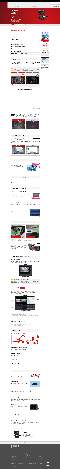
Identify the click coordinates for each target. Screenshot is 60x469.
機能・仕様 (16, 24)
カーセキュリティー (13, 455)
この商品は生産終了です (45, 62)
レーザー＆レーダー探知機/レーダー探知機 (16, 6)
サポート (26, 24)
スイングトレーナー (27, 455)
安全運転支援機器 (34, 6)
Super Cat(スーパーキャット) (15, 451)
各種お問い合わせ (41, 454)
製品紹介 (12, 24)
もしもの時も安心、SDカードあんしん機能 (17, 49)
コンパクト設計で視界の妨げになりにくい (17, 51)
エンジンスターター (13, 454)
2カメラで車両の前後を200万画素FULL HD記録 (18, 46)
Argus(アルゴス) (14, 458)
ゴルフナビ (26, 454)
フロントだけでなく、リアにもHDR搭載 (17, 44)
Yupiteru (4, 4)
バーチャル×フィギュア (28, 451)
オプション (21, 24)
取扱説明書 (40, 451)
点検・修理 (40, 453)
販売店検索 (40, 456)
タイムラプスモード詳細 (14, 359)
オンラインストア (40, 458)
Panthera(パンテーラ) (14, 456)
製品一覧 (12, 447)
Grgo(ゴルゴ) (13, 457)
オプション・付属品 (41, 452)
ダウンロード (22, 287)
